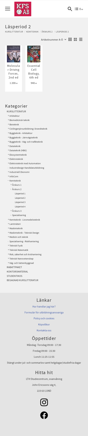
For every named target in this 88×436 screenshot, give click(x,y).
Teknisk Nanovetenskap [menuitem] (21, 258)
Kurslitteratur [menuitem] (16, 111)
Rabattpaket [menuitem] (14, 267)
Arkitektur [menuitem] (14, 116)
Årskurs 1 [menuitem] (16, 185)
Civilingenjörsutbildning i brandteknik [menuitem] (28, 128)
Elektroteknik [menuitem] (16, 159)
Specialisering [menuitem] (19, 215)
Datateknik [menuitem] (14, 146)
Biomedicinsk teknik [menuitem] (19, 120)
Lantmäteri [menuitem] (15, 224)
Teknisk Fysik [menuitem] (16, 245)
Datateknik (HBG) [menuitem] (18, 150)
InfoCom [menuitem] (13, 176)
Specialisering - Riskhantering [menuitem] (24, 241)
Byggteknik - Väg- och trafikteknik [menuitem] (26, 141)
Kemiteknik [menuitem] (15, 180)
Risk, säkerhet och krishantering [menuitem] (25, 254)
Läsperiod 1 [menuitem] (20, 193)
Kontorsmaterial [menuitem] (17, 271)
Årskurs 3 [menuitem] (16, 211)
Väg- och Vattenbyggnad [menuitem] (21, 263)
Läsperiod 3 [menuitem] (20, 202)
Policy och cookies (44, 318)
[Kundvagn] (79, 9)
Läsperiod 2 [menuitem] (20, 198)
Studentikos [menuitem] (14, 276)
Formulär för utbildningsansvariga (44, 312)
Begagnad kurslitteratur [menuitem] (22, 280)
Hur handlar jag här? (44, 306)
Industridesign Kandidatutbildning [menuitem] (26, 167)
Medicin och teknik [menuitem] (18, 237)
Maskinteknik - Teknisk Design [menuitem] (24, 232)
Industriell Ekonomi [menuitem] (19, 172)
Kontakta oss (44, 330)
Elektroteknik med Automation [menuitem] (25, 163)
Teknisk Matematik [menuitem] (18, 250)
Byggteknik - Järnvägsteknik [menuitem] (23, 137)
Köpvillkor (44, 324)
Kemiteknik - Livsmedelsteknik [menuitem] (24, 219)
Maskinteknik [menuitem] (16, 228)
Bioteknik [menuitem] (14, 124)
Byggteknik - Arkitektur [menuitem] (20, 133)
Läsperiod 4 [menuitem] (20, 206)
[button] (8, 9)
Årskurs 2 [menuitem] (16, 189)
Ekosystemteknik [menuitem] (18, 154)
